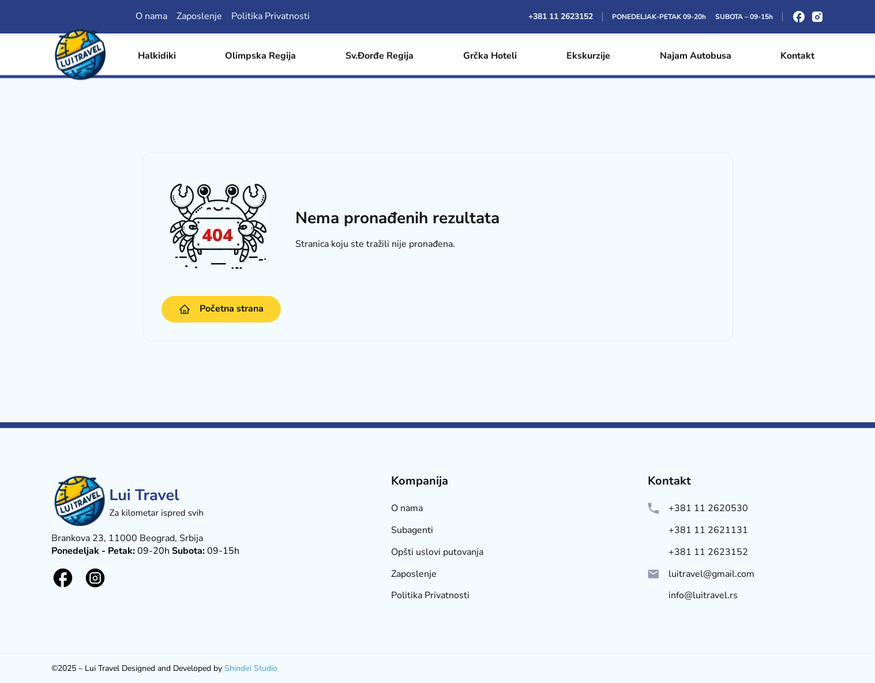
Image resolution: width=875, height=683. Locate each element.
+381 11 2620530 (708, 508)
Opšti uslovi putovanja (437, 552)
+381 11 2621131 (708, 530)
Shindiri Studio (250, 668)
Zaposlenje (199, 16)
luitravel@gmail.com (711, 574)
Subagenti (412, 530)
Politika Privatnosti (270, 16)
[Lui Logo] (129, 527)
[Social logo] (62, 578)
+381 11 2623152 (560, 16)
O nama (151, 16)
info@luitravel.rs (703, 596)
